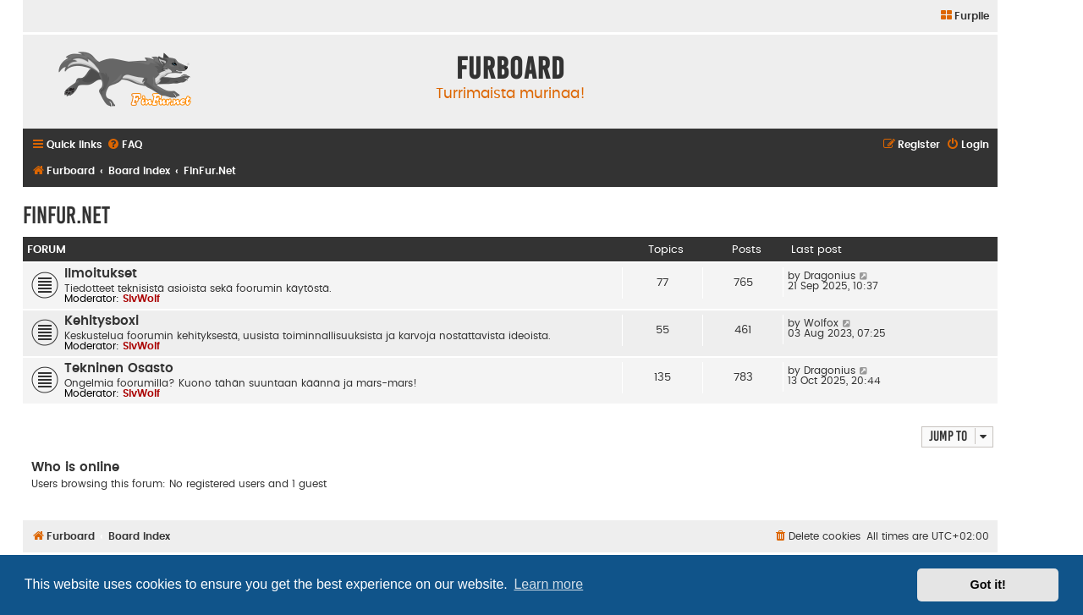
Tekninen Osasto (118, 368)
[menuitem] (964, 16)
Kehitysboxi (101, 321)
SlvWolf (141, 299)
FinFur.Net (66, 215)
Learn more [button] (548, 584)
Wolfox (821, 323)
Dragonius (829, 276)
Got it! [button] (988, 584)
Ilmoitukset (100, 273)
